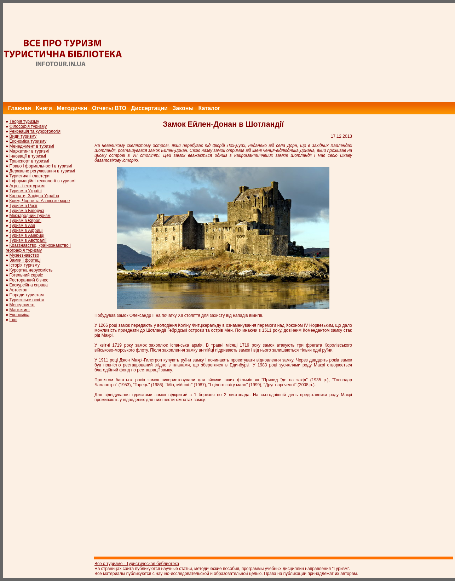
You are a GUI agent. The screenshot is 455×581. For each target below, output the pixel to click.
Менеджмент (22, 304)
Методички (72, 108)
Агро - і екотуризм (27, 185)
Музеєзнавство (24, 255)
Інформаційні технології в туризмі (42, 180)
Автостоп (19, 289)
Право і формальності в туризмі (41, 166)
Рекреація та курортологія (35, 131)
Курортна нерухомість (31, 270)
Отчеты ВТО (109, 108)
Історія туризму (25, 265)
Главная (19, 108)
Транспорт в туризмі (29, 161)
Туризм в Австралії (28, 240)
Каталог (209, 108)
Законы (183, 108)
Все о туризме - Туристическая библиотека (136, 563)
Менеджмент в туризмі (32, 146)
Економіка (19, 314)
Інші (13, 319)
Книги (44, 108)
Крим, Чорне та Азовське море (40, 200)
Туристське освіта (27, 299)
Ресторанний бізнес (29, 280)
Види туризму (23, 136)
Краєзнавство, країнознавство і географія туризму (38, 248)
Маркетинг (20, 309)
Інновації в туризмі (28, 156)
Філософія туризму (28, 126)
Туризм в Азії (22, 225)
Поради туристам (27, 294)
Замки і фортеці (25, 260)
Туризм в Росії (24, 205)
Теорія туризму (24, 121)
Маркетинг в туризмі (30, 151)
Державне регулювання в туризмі (42, 171)
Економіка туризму (28, 141)
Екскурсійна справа (29, 285)
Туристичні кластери (30, 175)
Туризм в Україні (26, 190)
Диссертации (149, 108)
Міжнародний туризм (30, 215)
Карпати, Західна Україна (34, 195)
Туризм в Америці (27, 235)
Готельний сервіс (26, 275)
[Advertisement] (326, 52)
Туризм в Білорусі (27, 210)
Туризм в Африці (26, 230)
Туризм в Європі (25, 220)
